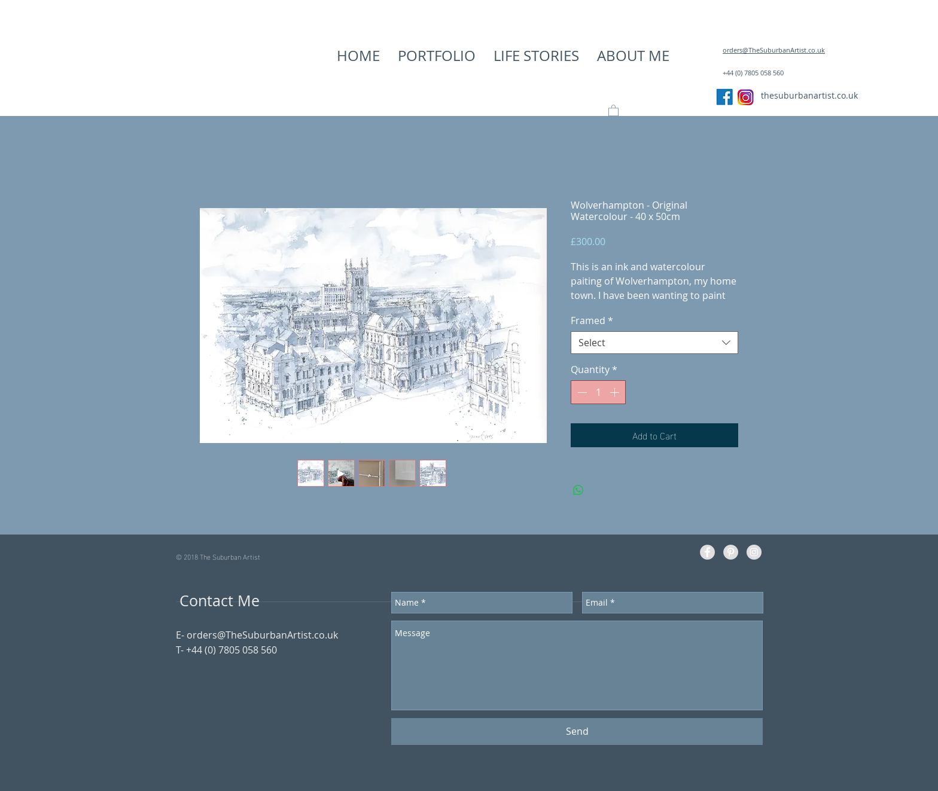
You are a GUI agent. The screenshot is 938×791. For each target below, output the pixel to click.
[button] (437, 55)
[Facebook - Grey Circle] (707, 552)
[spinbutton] (598, 392)
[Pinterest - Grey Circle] (730, 552)
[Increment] (615, 392)
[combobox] (654, 342)
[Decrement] (580, 392)
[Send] (577, 731)
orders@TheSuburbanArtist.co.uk (262, 635)
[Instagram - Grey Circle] (754, 552)
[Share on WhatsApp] (578, 490)
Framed (592, 320)
